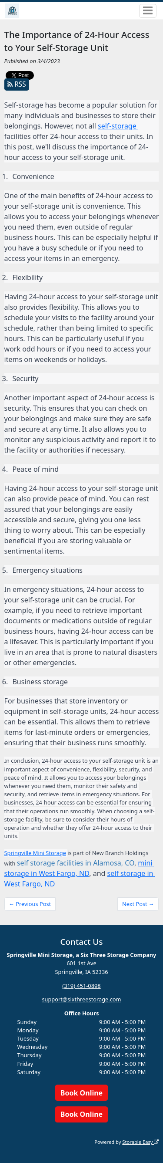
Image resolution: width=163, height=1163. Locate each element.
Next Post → (138, 904)
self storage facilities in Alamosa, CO (75, 863)
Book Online (81, 1093)
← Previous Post (30, 904)
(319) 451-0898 (81, 986)
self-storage (118, 126)
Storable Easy (140, 1142)
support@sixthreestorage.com (81, 1000)
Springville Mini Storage (35, 853)
